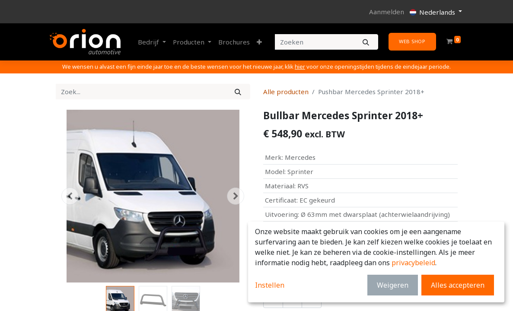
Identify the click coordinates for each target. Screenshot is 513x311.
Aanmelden (386, 11)
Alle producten (286, 91)
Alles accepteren (457, 285)
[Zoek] (238, 92)
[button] (259, 42)
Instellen (269, 285)
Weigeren (392, 285)
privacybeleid (413, 262)
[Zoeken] (366, 42)
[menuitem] (234, 42)
